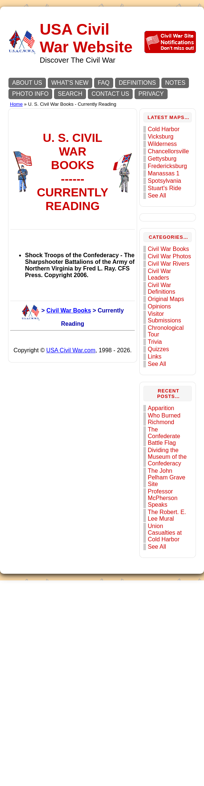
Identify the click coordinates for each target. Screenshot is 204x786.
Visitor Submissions (167, 380)
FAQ (104, 83)
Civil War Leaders (162, 337)
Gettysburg (165, 164)
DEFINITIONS (137, 83)
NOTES (175, 83)
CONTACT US (110, 94)
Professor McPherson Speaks (165, 561)
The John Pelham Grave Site (169, 540)
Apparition (164, 471)
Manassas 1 (166, 179)
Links (157, 419)
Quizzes (161, 412)
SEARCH (70, 94)
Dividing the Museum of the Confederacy (170, 520)
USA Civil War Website (86, 38)
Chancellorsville (171, 157)
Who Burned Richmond (167, 481)
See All (160, 201)
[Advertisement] (69, 180)
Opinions (162, 369)
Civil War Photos (162, 309)
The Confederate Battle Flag (167, 499)
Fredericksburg (170, 171)
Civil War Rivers (162, 323)
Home (16, 104)
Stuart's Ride (167, 194)
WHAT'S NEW (70, 83)
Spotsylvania (167, 186)
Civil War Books (58, 586)
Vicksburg (163, 142)
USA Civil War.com (72, 758)
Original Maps (169, 362)
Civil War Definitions (164, 351)
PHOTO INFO (30, 94)
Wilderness (165, 149)
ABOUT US (27, 83)
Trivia (158, 405)
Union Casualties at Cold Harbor (168, 595)
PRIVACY (151, 94)
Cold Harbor (166, 135)
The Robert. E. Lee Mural (170, 578)
